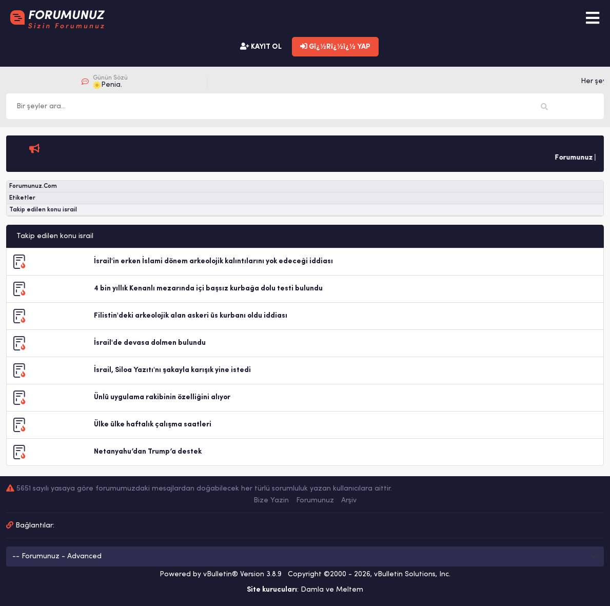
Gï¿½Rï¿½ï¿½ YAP (335, 47)
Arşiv (349, 500)
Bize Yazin (271, 500)
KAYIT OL (261, 47)
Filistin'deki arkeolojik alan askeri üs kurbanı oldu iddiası (190, 316)
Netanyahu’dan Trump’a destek (148, 452)
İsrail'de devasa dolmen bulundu (150, 343)
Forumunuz (315, 500)
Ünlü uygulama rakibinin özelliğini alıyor (162, 397)
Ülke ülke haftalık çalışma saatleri (152, 424)
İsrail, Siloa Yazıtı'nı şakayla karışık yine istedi (172, 370)
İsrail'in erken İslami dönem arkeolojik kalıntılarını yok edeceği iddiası (213, 261)
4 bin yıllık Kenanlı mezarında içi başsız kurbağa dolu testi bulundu (208, 288)
